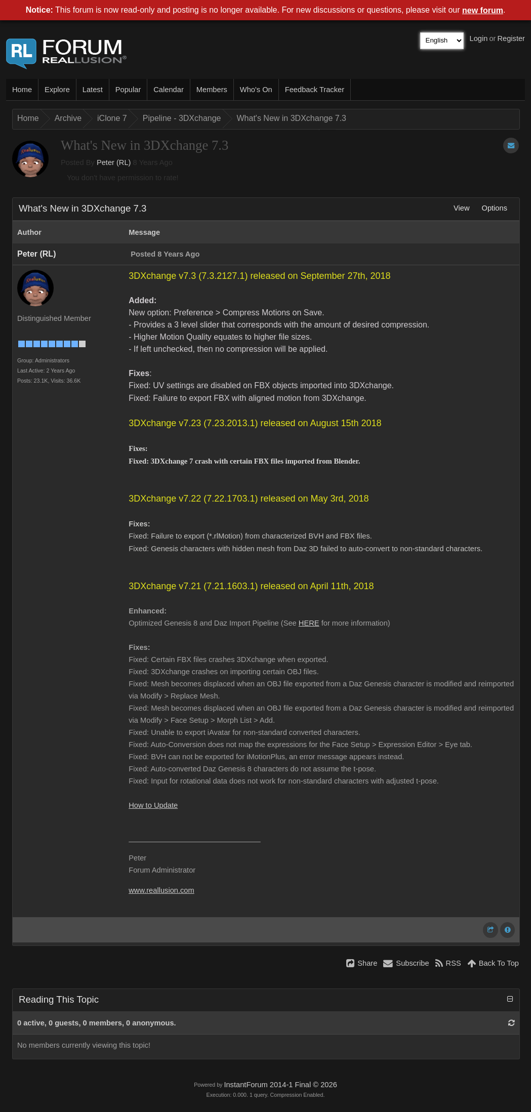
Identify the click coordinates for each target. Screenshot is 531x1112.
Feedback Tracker (314, 89)
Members (211, 89)
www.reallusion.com (161, 890)
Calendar (168, 89)
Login (479, 38)
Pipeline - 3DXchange (182, 118)
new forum (482, 10)
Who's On (256, 89)
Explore (57, 89)
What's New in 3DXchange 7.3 (292, 118)
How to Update (153, 805)
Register (511, 38)
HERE (309, 623)
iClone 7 (112, 118)
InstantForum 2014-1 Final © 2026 (280, 1085)
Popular (128, 89)
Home (22, 89)
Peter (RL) (114, 162)
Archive (68, 118)
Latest (92, 89)
